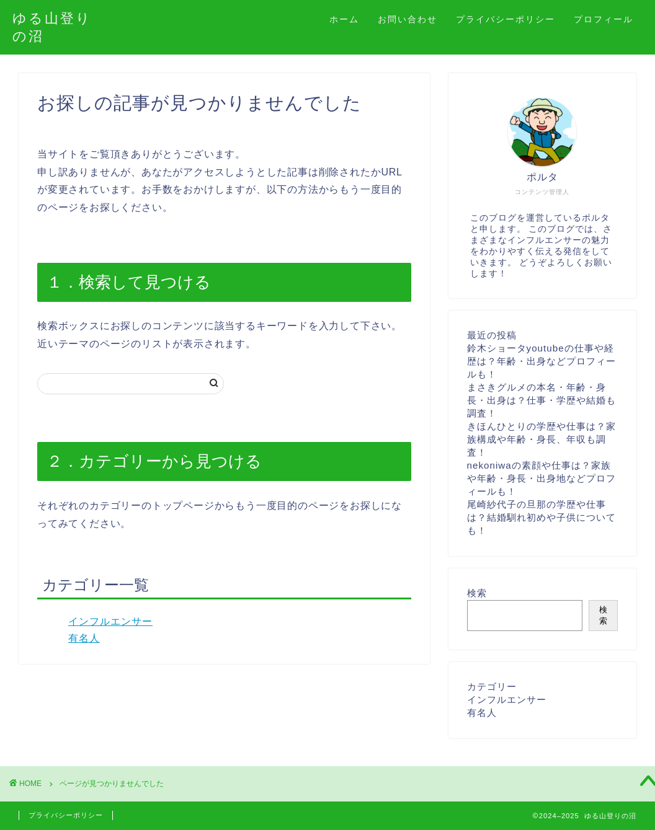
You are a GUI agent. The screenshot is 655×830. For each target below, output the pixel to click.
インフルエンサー (110, 621)
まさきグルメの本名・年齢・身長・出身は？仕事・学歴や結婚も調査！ (541, 400)
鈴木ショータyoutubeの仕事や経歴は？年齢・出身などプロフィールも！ (541, 361)
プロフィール (603, 19)
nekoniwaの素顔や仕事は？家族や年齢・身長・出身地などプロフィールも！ (541, 478)
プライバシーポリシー (505, 19)
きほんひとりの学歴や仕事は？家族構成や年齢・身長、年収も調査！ (541, 439)
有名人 (84, 638)
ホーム (344, 19)
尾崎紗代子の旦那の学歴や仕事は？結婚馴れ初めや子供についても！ (541, 517)
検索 (477, 593)
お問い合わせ (407, 19)
